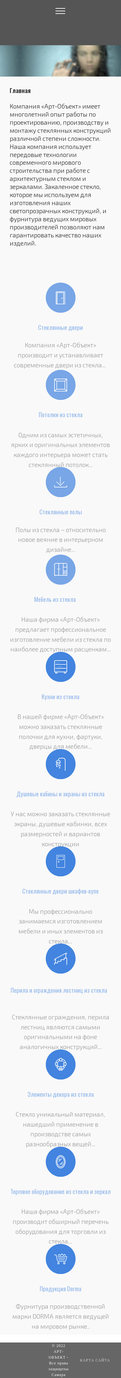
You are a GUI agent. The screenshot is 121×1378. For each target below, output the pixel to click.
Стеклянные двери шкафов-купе (60, 893)
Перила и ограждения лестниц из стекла (59, 995)
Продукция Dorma (60, 1291)
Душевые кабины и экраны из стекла (60, 796)
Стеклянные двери (60, 329)
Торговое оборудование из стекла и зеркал (60, 1193)
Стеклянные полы (60, 514)
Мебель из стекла (55, 601)
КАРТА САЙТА (95, 1360)
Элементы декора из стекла (60, 1096)
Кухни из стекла (60, 698)
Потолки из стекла (61, 416)
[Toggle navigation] (60, 11)
